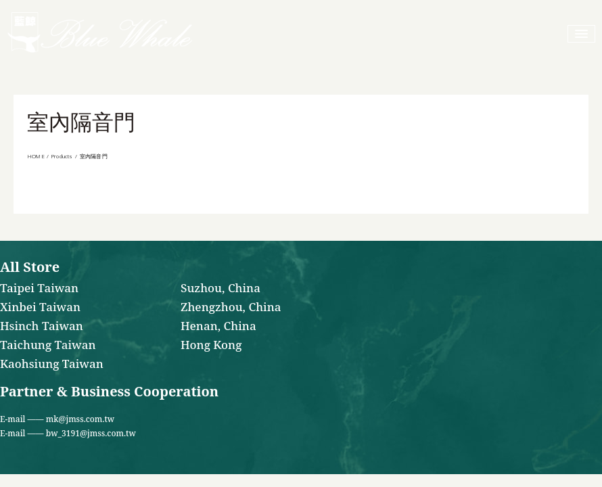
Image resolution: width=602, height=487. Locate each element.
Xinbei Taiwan (40, 308)
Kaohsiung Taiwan (51, 364)
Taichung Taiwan (47, 345)
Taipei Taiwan (39, 289)
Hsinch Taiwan (41, 326)
